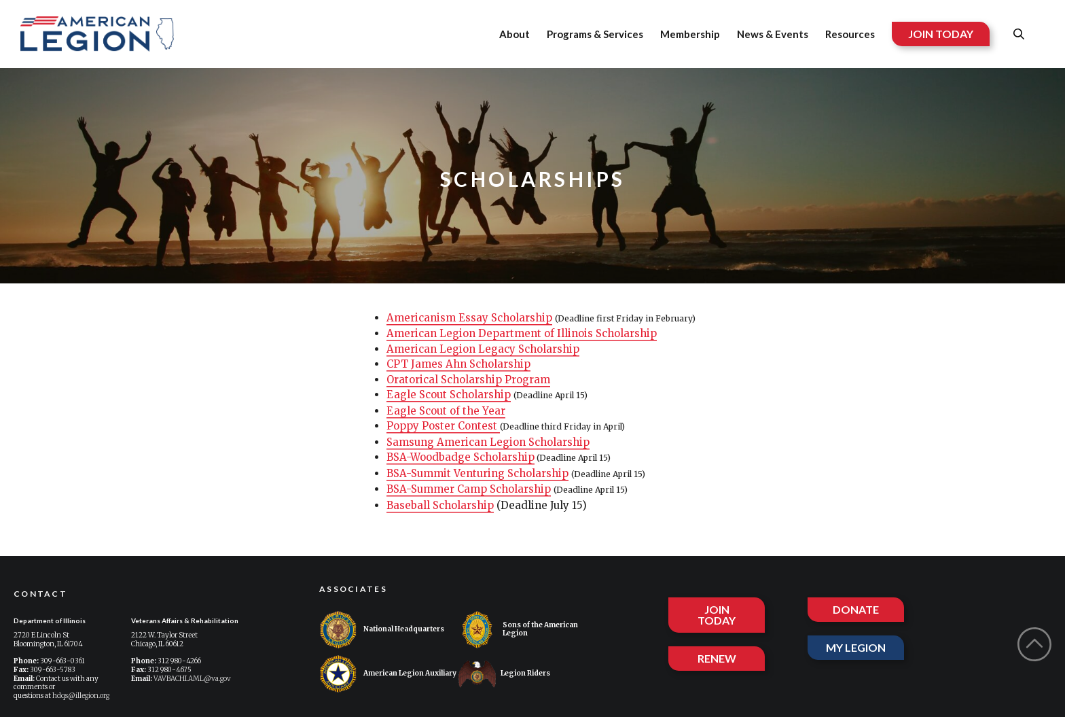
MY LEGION (856, 647)
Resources (850, 34)
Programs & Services (595, 34)
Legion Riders (504, 674)
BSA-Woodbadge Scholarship (460, 457)
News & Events (772, 34)
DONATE (856, 609)
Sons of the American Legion (518, 629)
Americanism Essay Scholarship (469, 317)
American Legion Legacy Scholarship (482, 349)
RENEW (717, 658)
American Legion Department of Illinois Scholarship (521, 333)
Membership (690, 34)
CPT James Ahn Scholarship (458, 363)
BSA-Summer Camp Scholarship (468, 489)
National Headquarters (381, 629)
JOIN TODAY (940, 33)
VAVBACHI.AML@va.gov (192, 678)
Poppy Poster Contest (443, 425)
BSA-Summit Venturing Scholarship (477, 473)
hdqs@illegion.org (80, 695)
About (514, 34)
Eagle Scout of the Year (445, 410)
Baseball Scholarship (440, 505)
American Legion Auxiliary (387, 674)
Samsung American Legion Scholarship (488, 442)
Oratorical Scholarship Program (468, 379)
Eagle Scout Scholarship (448, 394)
